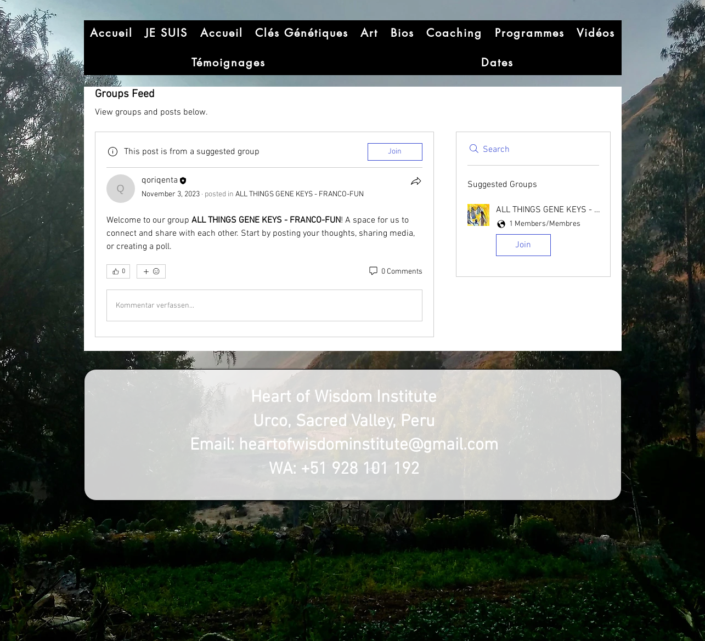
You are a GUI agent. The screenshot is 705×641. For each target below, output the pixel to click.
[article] (264, 234)
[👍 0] (118, 271)
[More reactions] (151, 271)
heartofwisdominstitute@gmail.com (368, 445)
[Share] (415, 181)
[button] (533, 232)
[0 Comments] (395, 271)
